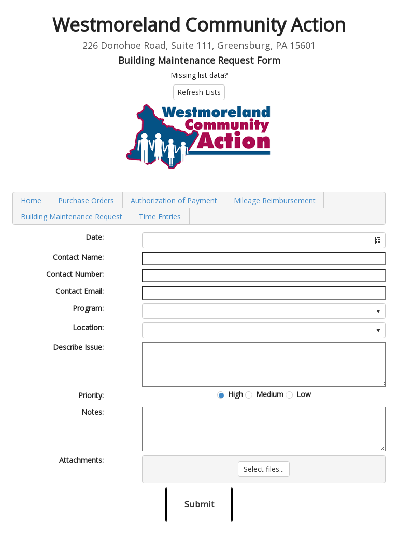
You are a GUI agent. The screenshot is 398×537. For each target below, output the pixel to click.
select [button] (378, 311)
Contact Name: (78, 257)
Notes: (92, 412)
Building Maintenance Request (71, 216)
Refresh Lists (199, 92)
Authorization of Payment (174, 200)
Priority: (91, 395)
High (235, 394)
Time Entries (160, 216)
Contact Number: (75, 274)
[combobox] (257, 240)
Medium (269, 394)
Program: (88, 308)
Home (31, 200)
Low (303, 394)
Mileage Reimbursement (275, 200)
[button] (378, 240)
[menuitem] (31, 200)
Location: (88, 327)
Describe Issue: (78, 347)
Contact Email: (79, 291)
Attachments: (81, 460)
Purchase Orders (86, 200)
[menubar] (199, 208)
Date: (95, 237)
